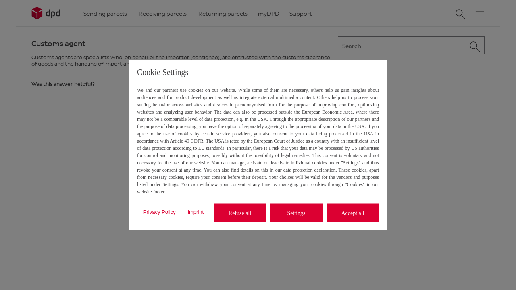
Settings (296, 213)
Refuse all (240, 213)
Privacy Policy (159, 212)
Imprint (195, 212)
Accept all (352, 213)
